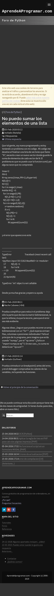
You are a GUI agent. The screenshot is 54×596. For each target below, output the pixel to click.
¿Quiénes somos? (14, 562)
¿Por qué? (6, 500)
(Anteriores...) (8, 463)
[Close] (51, 87)
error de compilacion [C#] (31, 458)
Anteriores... (7, 551)
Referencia (7, 529)
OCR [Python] (25, 433)
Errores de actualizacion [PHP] (33, 454)
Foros (4, 526)
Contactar (11, 558)
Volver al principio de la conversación (20, 387)
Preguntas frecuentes (11, 503)
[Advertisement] (25, 51)
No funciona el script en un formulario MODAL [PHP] (23, 448)
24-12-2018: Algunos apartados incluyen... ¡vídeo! (23, 541)
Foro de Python (13, 112)
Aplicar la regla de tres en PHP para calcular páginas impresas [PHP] (25, 440)
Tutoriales (6, 522)
